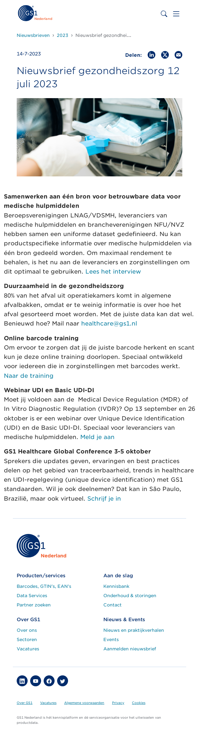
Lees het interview (113, 271)
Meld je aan (97, 437)
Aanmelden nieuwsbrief (129, 648)
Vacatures (28, 648)
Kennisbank (116, 586)
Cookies (138, 703)
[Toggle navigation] (176, 14)
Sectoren (27, 639)
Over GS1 (24, 703)
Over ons (27, 630)
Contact (112, 604)
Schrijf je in (105, 498)
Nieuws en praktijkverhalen (133, 630)
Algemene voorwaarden (84, 703)
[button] (22, 680)
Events (111, 639)
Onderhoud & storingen (129, 595)
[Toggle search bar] (164, 14)
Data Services (32, 595)
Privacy (118, 703)
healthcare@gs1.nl (109, 323)
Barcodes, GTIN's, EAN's (44, 586)
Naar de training (29, 375)
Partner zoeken (34, 604)
